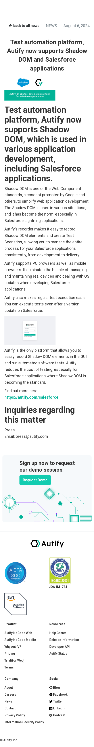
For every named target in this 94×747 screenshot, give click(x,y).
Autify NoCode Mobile (20, 640)
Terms (9, 667)
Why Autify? (12, 646)
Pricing (9, 653)
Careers (10, 694)
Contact (9, 708)
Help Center (57, 633)
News (8, 701)
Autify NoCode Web (18, 633)
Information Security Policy (24, 722)
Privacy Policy (14, 715)
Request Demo (35, 480)
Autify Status (58, 653)
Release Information (64, 640)
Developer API (59, 646)
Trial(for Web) (14, 660)
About (8, 687)
